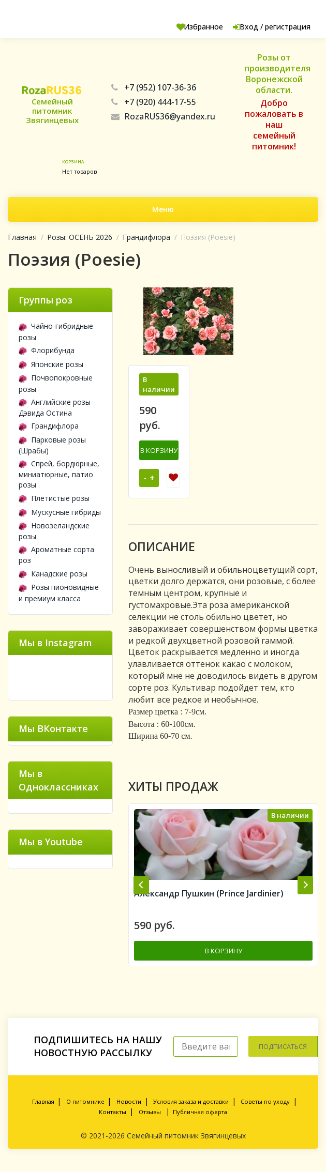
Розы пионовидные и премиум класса (59, 592)
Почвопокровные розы (56, 383)
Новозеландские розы (54, 531)
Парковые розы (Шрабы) (52, 445)
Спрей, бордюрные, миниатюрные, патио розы (59, 474)
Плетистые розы (54, 498)
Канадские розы (53, 574)
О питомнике (85, 1109)
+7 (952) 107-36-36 (153, 87)
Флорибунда (47, 350)
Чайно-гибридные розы (56, 331)
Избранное (182, 27)
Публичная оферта (200, 1119)
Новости (128, 1109)
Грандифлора (146, 237)
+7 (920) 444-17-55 (153, 102)
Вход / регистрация (264, 27)
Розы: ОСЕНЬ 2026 (79, 237)
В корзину (158, 449)
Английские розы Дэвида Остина (55, 407)
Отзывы (150, 1119)
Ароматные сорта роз (56, 554)
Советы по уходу (265, 1109)
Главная (22, 237)
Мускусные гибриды (60, 512)
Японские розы (51, 364)
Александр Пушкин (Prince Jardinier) (209, 902)
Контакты (112, 1119)
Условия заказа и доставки (191, 1109)
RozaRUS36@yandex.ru (163, 116)
